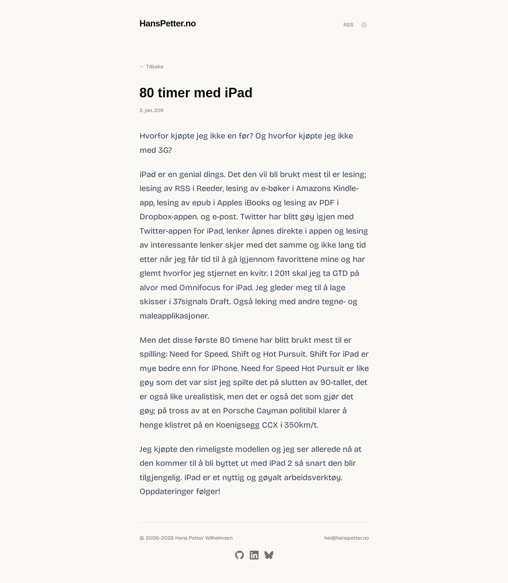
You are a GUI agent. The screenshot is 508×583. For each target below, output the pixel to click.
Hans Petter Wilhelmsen (204, 538)
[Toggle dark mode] (364, 25)
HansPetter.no (168, 23)
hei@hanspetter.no (346, 538)
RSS (348, 25)
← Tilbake (151, 67)
